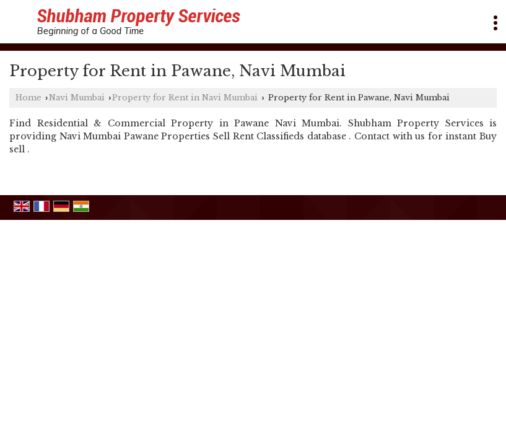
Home (28, 97)
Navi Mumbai (77, 97)
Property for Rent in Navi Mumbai (185, 97)
